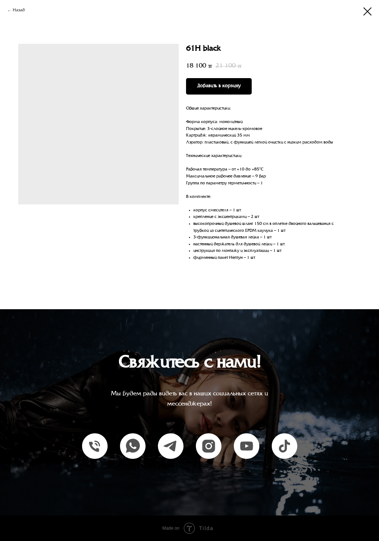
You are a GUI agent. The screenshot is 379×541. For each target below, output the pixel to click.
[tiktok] (284, 446)
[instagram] (208, 446)
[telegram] (170, 446)
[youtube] (246, 446)
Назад (19, 10)
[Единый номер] (95, 446)
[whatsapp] (133, 446)
